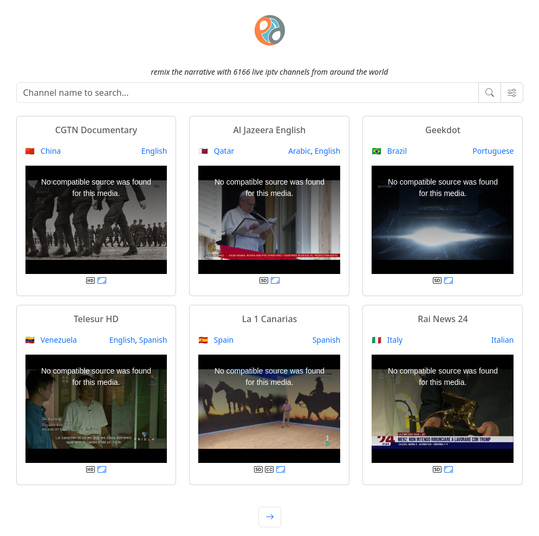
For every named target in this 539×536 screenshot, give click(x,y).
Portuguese (493, 151)
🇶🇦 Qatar (216, 151)
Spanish (153, 340)
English (154, 151)
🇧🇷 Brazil (389, 151)
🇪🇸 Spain (215, 340)
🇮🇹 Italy (387, 340)
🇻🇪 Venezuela (51, 340)
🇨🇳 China (43, 151)
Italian (502, 340)
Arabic (299, 151)
